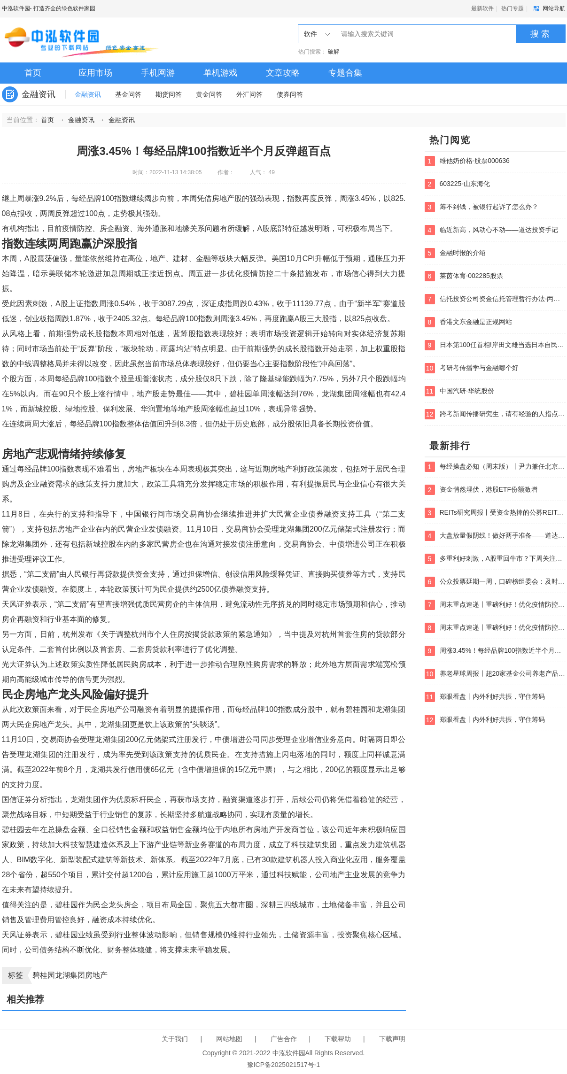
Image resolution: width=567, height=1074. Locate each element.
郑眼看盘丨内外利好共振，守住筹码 (485, 697)
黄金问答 (209, 94)
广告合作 (284, 1039)
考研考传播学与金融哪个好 (472, 368)
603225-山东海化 (457, 184)
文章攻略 (283, 72)
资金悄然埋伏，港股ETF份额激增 (481, 490)
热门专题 (512, 8)
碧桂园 (43, 975)
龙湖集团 (70, 975)
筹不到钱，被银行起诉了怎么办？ (481, 207)
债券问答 (290, 94)
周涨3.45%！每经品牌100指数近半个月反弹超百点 (495, 651)
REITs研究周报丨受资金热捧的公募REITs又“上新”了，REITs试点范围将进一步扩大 (495, 513)
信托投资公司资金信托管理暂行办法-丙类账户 (495, 299)
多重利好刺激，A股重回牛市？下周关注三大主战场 (495, 559)
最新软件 (482, 8)
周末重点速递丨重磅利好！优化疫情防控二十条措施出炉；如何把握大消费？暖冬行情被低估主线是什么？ (495, 605)
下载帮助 (338, 1039)
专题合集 (345, 72)
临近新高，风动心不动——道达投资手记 (491, 230)
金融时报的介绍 (455, 253)
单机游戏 (220, 72)
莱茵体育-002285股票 (464, 276)
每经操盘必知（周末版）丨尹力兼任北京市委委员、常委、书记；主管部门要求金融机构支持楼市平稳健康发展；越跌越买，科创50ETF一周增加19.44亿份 (495, 467)
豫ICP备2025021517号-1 (283, 1064)
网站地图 (229, 1039)
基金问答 (128, 94)
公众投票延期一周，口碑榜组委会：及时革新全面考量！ (495, 582)
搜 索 (540, 34)
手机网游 (158, 72)
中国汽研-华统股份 (460, 391)
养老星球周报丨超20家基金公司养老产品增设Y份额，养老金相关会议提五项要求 (495, 674)
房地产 (96, 975)
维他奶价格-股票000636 (467, 161)
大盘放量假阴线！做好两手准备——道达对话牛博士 (495, 536)
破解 (333, 51)
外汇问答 (249, 94)
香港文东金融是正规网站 (468, 322)
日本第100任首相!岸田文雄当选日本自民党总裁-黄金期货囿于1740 (495, 345)
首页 (32, 72)
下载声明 (392, 1039)
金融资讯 (88, 94)
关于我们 (175, 1039)
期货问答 (168, 94)
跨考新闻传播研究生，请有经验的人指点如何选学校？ (495, 414)
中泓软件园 (16, 8)
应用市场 (95, 72)
